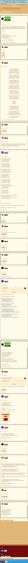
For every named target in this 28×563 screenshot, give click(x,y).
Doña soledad (4, 389)
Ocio (9, 556)
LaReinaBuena (8, 9)
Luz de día (3, 247)
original (3, 53)
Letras (6, 556)
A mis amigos (4, 450)
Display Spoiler (4, 274)
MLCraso (9, 207)
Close (6, 561)
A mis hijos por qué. (4, 496)
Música (2, 556)
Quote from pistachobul (6, 378)
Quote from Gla (5, 288)
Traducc (3, 55)
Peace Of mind (4, 130)
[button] (1, 1)
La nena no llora (4, 234)
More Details (2, 561)
